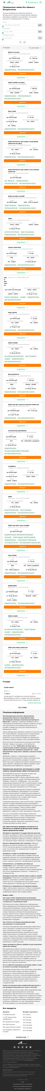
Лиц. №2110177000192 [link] (22, 173)
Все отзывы (22, 707)
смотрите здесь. (29, 1059)
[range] (22, 25)
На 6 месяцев (27, 1028)
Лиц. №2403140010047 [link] (26, 249)
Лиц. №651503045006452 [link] (22, 220)
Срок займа (6, 28)
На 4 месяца (27, 1022)
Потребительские (9, 1014)
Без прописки (7, 1034)
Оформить (22, 638)
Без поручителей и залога (12, 1027)
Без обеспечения (9, 1024)
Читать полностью (34, 703)
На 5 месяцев (27, 1025)
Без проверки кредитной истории (11, 1030)
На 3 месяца (27, 1020)
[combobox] (35, 47)
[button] (4, 2)
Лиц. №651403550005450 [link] (22, 277)
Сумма (5, 22)
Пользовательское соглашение (22, 1084)
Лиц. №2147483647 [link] (21, 84)
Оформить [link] (22, 73)
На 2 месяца (27, 1017)
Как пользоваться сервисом (22, 1088)
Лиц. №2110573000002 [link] (24, 145)
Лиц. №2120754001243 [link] (20, 617)
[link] (14, 1047)
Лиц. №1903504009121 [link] (24, 54)
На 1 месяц (26, 1014)
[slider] (22, 26)
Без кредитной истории (11, 1022)
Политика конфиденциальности (22, 1086)
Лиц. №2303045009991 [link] (21, 113)
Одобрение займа (8, 35)
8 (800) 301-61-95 (7, 1069)
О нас (22, 1082)
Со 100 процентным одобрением (9, 1018)
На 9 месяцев (27, 1030)
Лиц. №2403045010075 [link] (23, 314)
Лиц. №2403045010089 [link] (22, 344)
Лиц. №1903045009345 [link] (30, 198)
